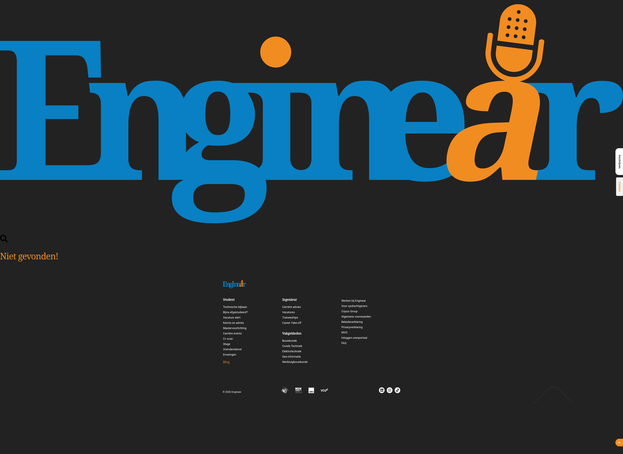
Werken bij (612, 231)
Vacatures (531, 231)
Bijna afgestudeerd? (235, 312)
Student (493, 231)
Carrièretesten (589, 231)
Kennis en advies (233, 322)
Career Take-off (291, 322)
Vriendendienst (232, 349)
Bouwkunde (289, 340)
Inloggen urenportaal (354, 337)
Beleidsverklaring (352, 321)
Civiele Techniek (292, 346)
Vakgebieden (552, 231)
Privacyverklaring (352, 327)
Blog (570, 231)
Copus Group (349, 311)
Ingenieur (511, 231)
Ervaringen (229, 354)
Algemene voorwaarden (356, 316)
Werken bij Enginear (353, 300)
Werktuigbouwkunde (295, 362)
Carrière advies (291, 307)
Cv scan (228, 338)
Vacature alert (231, 317)
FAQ (343, 343)
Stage (226, 344)
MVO (344, 332)
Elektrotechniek (291, 351)
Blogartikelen (235, 370)
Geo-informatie (291, 356)
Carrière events (232, 333)
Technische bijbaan (235, 307)
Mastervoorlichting (234, 328)
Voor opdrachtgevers (354, 306)
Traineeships (290, 317)
